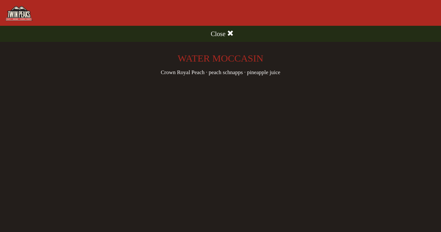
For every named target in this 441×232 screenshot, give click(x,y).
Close (222, 33)
